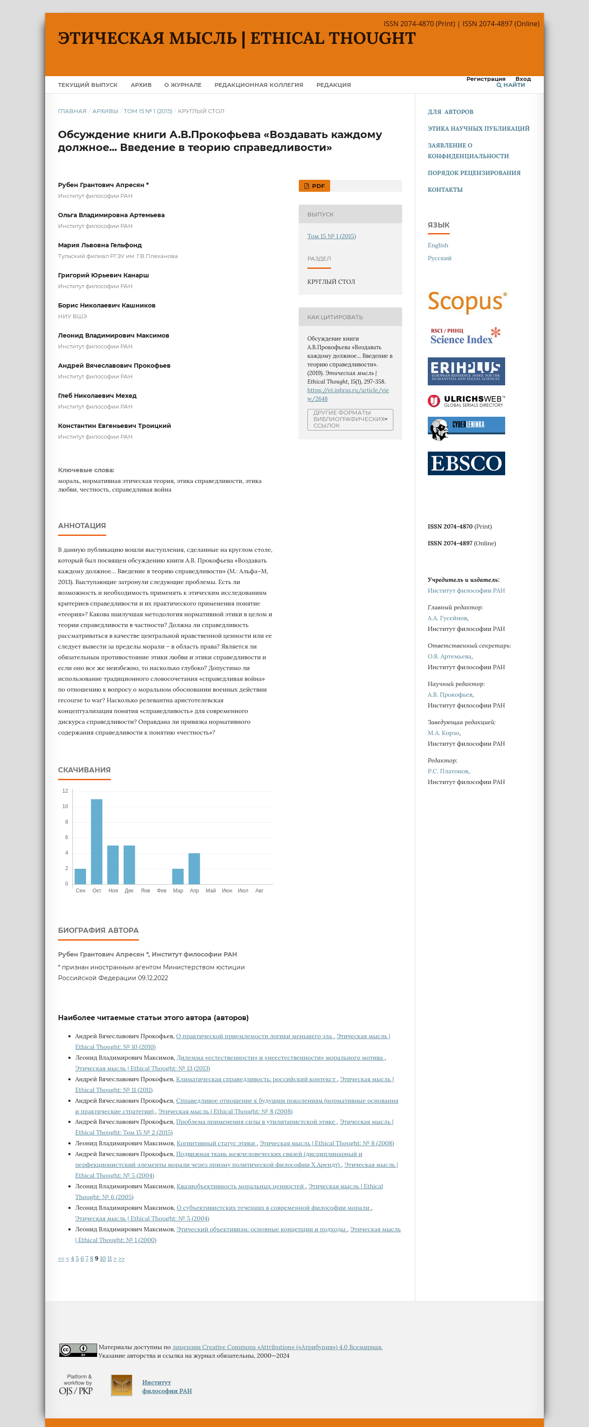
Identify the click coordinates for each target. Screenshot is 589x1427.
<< (61, 1258)
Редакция (333, 84)
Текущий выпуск (88, 84)
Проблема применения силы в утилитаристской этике (256, 1122)
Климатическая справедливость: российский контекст (256, 1079)
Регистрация (486, 78)
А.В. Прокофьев (450, 694)
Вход (523, 78)
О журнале (183, 84)
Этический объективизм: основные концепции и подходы (262, 1229)
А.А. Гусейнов (447, 618)
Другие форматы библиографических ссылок (348, 419)
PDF (317, 185)
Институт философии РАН (466, 590)
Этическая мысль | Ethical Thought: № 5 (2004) (142, 1218)
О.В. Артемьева (449, 656)
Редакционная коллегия (259, 84)
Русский (440, 258)
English (438, 245)
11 (109, 1258)
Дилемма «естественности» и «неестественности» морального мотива (280, 1057)
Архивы (105, 111)
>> (121, 1258)
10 (103, 1258)
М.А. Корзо (443, 733)
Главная (72, 111)
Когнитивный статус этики (217, 1143)
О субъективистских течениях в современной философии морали (274, 1208)
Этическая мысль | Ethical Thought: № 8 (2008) (225, 1111)
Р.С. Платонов (448, 771)
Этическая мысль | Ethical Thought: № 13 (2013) (142, 1068)
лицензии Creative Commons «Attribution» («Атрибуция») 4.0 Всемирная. (277, 1347)
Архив (141, 84)
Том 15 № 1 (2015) (148, 111)
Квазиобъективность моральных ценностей (241, 1186)
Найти (511, 84)
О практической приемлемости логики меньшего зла (255, 1036)
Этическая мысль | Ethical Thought (237, 38)
